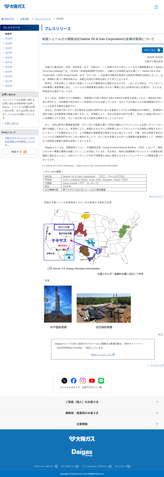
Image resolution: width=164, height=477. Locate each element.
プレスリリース (43, 18)
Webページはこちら (101, 354)
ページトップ (157, 365)
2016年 (9, 86)
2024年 (9, 48)
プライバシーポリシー (45, 466)
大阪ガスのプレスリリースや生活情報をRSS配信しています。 (20, 141)
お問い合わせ (12, 123)
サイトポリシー (69, 466)
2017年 (9, 81)
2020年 (9, 67)
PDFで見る (152, 50)
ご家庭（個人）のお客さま (111, 402)
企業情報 (24, 18)
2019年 (9, 71)
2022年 (9, 57)
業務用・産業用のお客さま (111, 413)
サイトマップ (122, 466)
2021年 (9, 62)
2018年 (9, 76)
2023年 (9, 52)
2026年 (9, 38)
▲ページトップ (156, 196)
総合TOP (9, 18)
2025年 (9, 43)
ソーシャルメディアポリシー (96, 466)
